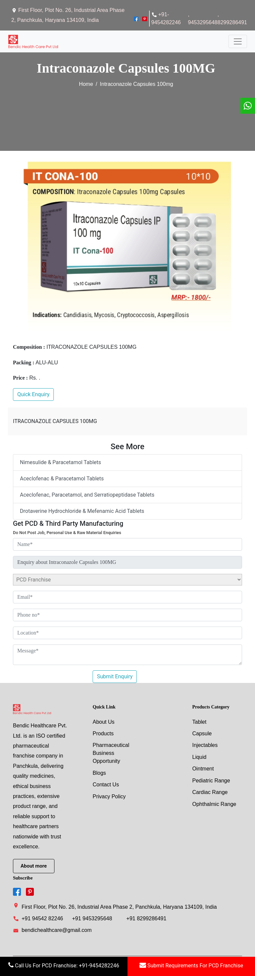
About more (34, 865)
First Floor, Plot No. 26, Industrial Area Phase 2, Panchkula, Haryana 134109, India (115, 905)
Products (103, 732)
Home (86, 83)
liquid (199, 756)
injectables (205, 744)
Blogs (99, 772)
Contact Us (106, 784)
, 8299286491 (232, 18)
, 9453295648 (202, 18)
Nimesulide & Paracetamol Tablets (60, 461)
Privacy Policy (109, 796)
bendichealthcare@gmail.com (52, 929)
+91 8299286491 (147, 917)
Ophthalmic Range (214, 804)
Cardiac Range (210, 792)
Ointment (203, 768)
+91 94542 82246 (42, 917)
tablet (199, 720)
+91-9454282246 (166, 18)
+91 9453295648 (92, 917)
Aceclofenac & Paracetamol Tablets (62, 477)
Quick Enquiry (33, 393)
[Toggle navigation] (237, 40)
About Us (104, 720)
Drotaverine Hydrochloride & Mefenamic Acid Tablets (82, 510)
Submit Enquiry (114, 675)
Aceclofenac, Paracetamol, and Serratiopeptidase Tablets (87, 494)
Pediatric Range (211, 780)
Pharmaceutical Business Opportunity (111, 752)
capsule (202, 732)
